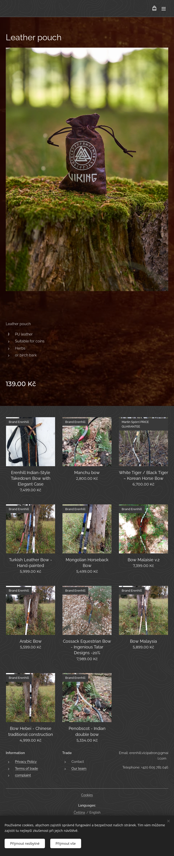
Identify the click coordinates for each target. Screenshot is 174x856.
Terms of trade (26, 768)
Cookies (87, 795)
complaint (23, 775)
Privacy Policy (26, 762)
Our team (78, 768)
